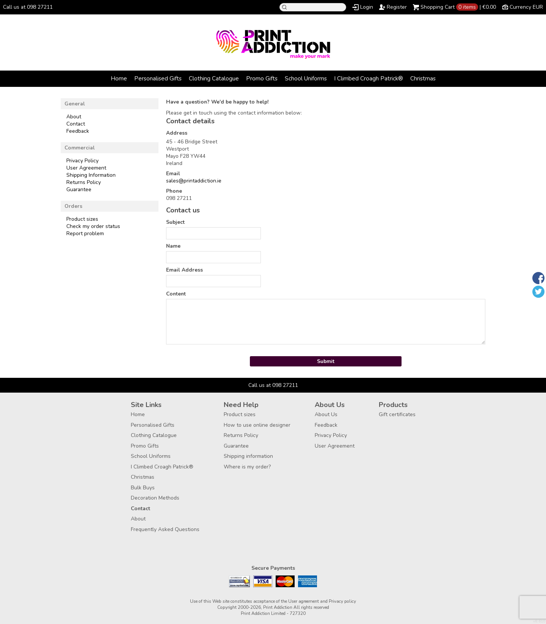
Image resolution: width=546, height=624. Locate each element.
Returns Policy (83, 182)
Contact (75, 123)
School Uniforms (306, 78)
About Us (326, 414)
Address (176, 133)
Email (173, 173)
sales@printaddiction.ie (193, 180)
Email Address (184, 269)
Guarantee (78, 189)
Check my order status (93, 226)
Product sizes (82, 219)
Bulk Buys (143, 487)
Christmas (423, 78)
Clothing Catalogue (214, 78)
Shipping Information (91, 175)
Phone (174, 191)
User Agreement (86, 167)
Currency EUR (526, 7)
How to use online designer (257, 425)
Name (173, 246)
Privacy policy (342, 601)
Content (176, 293)
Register (397, 7)
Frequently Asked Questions (165, 529)
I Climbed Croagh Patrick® (368, 78)
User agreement (303, 601)
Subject (175, 222)
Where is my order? (247, 466)
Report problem (85, 233)
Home (119, 78)
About (73, 116)
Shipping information (248, 456)
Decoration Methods (155, 497)
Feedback (77, 131)
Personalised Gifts (158, 78)
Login (366, 7)
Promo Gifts (262, 78)
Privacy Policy (82, 160)
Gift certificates (397, 414)
